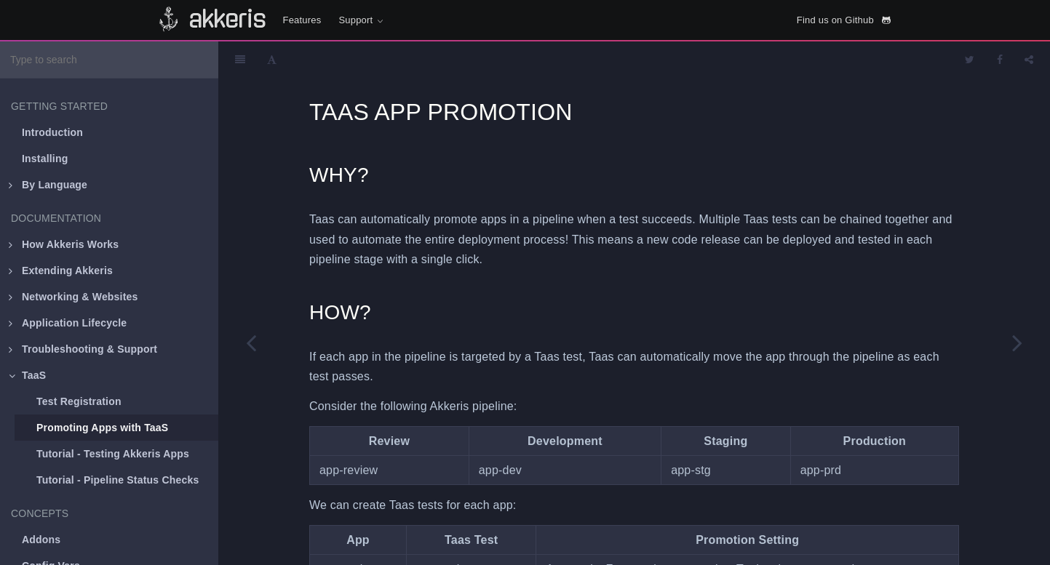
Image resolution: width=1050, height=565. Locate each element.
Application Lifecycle (68, 323)
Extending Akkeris (61, 270)
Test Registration (79, 401)
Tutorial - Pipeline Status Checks (117, 480)
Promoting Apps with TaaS (102, 427)
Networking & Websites (73, 296)
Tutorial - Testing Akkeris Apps (112, 454)
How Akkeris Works (64, 244)
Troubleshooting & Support (83, 349)
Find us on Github (844, 20)
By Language (48, 185)
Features (302, 20)
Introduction (52, 132)
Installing (45, 158)
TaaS (27, 375)
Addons (41, 539)
